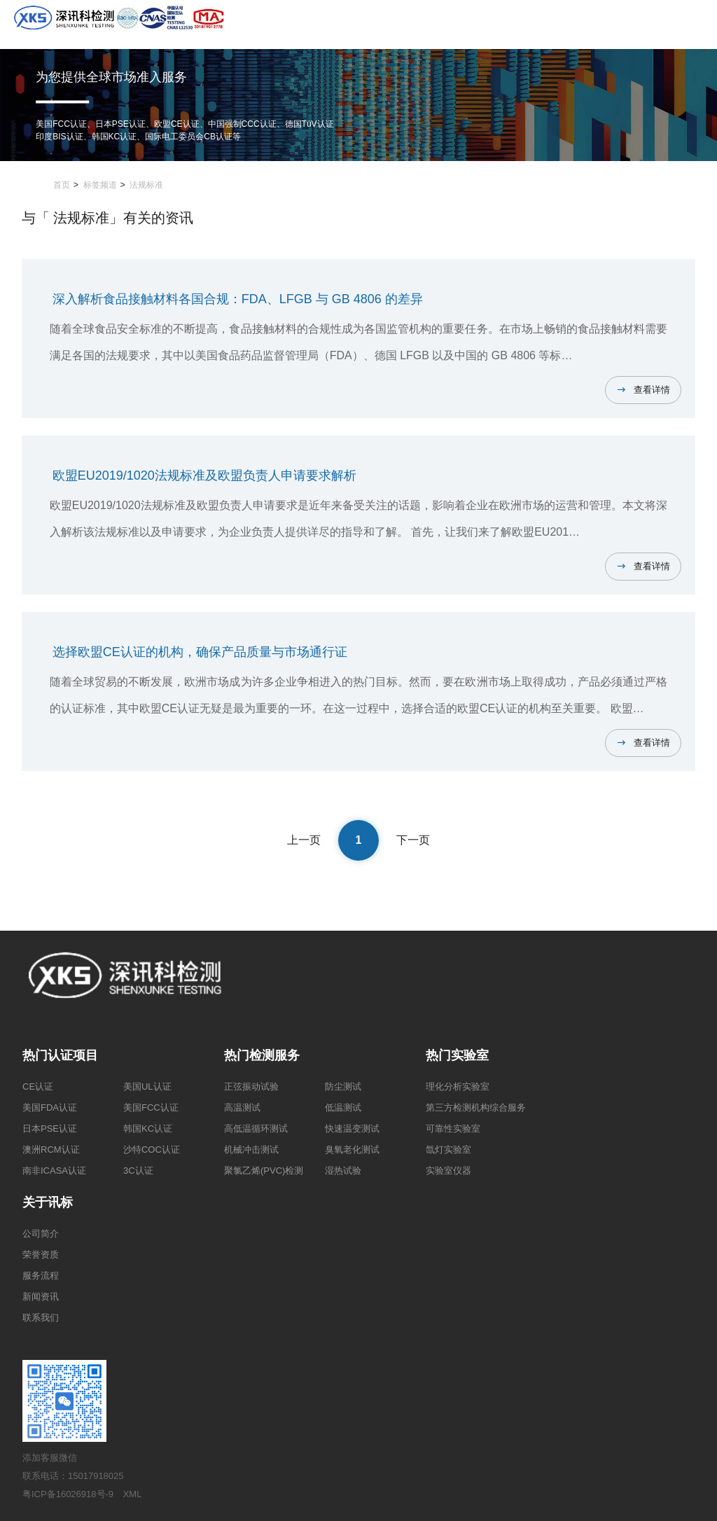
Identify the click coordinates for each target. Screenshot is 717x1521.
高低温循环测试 (256, 1128)
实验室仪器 (448, 1170)
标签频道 (100, 185)
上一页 (304, 840)
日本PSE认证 (49, 1128)
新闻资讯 (40, 1296)
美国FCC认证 (151, 1107)
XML (132, 1494)
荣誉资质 (40, 1254)
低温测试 (343, 1107)
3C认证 (138, 1170)
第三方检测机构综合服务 (476, 1107)
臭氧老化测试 (352, 1149)
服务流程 (40, 1275)
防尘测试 (343, 1086)
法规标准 (146, 185)
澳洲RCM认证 (51, 1149)
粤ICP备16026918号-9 (67, 1494)
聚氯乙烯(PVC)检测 (263, 1170)
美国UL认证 (147, 1086)
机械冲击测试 (251, 1149)
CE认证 (37, 1086)
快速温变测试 (352, 1128)
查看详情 (652, 389)
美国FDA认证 (49, 1107)
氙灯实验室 (448, 1149)
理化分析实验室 (457, 1086)
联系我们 (40, 1317)
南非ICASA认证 (54, 1170)
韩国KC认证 (147, 1128)
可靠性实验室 (453, 1128)
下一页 (413, 840)
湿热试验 (343, 1170)
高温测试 (242, 1107)
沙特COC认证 (151, 1149)
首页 (61, 185)
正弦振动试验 (251, 1086)
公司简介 (40, 1233)
